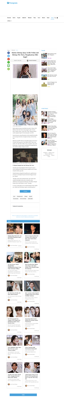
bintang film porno (20, 196)
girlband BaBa (30, 198)
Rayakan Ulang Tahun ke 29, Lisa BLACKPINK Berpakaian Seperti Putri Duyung (14, 237)
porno (14, 196)
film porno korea (15, 198)
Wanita (43, 17)
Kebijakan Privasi (51, 152)
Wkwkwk (29, 17)
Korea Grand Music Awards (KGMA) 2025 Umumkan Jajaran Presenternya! (31, 320)
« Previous (25, 191)
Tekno (34, 17)
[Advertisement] (38, 8)
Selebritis (24, 17)
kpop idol (30, 196)
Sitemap (52, 155)
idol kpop (26, 196)
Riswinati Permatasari (32, 60)
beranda (9, 17)
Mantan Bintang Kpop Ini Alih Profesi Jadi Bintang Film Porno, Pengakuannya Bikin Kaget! (25, 55)
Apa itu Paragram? (47, 155)
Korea (52, 17)
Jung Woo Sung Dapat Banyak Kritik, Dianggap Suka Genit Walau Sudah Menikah (14, 376)
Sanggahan (45, 152)
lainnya (9, 20)
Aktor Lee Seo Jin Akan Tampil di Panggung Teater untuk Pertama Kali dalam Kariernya (32, 294)
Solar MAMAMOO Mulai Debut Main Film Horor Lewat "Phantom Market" (14, 349)
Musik (48, 17)
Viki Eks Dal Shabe (23, 198)
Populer (18, 17)
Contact (49, 156)
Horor (39, 17)
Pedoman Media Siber (48, 153)
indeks (23, 394)
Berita (14, 17)
